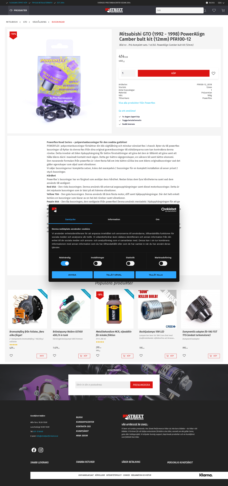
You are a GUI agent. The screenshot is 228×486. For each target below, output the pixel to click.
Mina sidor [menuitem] (82, 435)
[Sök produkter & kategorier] (180, 10)
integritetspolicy (127, 397)
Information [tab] (114, 219)
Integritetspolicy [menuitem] (114, 475)
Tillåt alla (156, 275)
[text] (168, 57)
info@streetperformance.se (47, 436)
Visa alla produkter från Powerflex (137, 102)
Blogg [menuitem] (212, 3)
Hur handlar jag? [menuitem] (85, 475)
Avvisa (72, 275)
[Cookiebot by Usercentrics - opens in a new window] (163, 210)
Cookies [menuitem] (126, 475)
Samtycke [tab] (70, 219)
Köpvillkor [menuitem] (100, 475)
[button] (214, 10)
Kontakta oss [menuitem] (83, 426)
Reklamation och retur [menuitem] (141, 475)
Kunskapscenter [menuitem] (85, 422)
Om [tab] (157, 219)
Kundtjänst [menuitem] (82, 431)
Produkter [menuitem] (20, 10)
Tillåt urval (114, 275)
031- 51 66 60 (38, 432)
